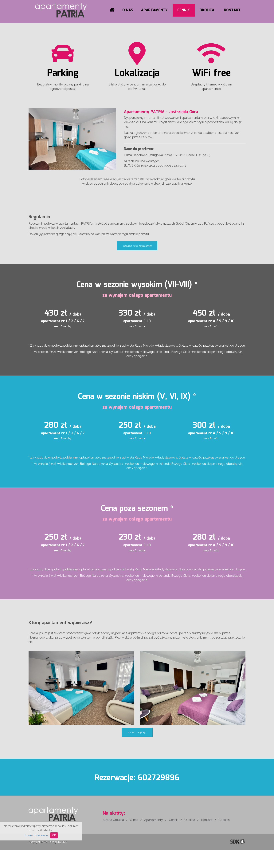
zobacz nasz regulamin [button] (137, 245)
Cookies (224, 820)
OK (54, 835)
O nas (127, 10)
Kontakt (232, 10)
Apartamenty (154, 10)
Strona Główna (113, 820)
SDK (45, 841)
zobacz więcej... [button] (137, 732)
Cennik (183, 10)
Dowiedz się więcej (36, 835)
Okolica (207, 10)
